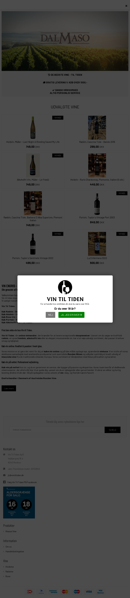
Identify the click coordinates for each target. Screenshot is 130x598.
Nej (50, 314)
